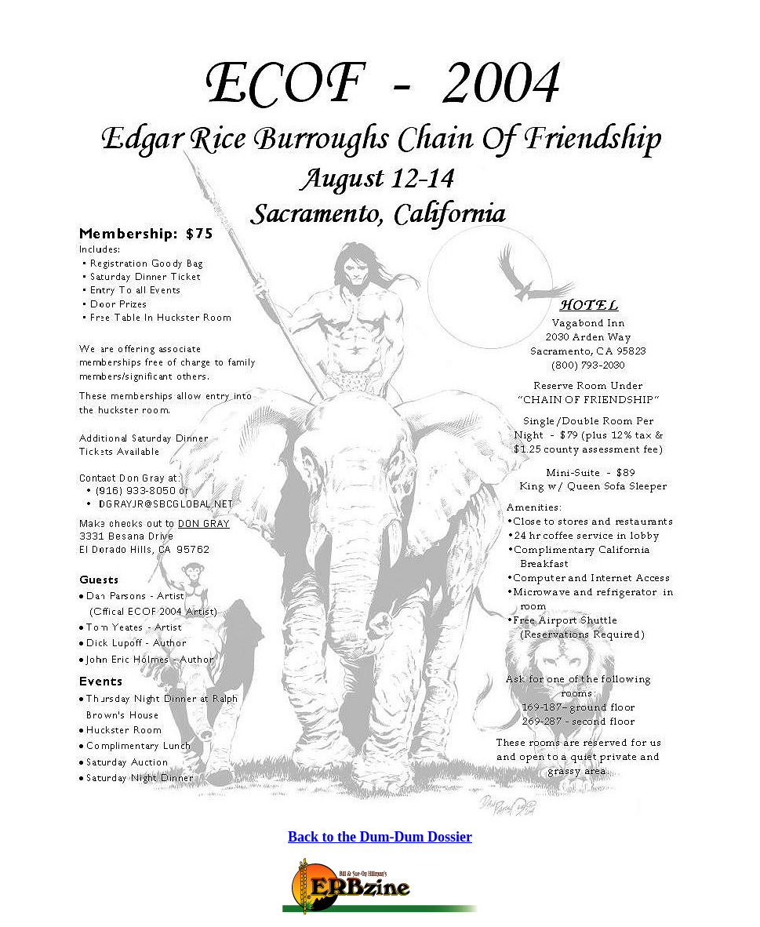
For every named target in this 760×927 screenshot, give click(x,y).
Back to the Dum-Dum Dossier (380, 837)
